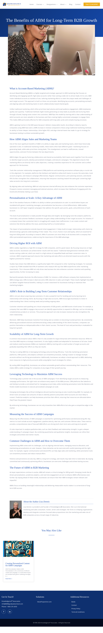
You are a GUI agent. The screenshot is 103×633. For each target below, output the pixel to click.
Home (31, 11)
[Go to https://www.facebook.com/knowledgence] (4, 618)
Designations (51, 11)
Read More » (8, 585)
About (62, 11)
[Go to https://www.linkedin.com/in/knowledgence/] (10, 618)
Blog (70, 11)
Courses (39, 11)
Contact (78, 11)
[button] (92, 10)
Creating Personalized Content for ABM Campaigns (17, 571)
